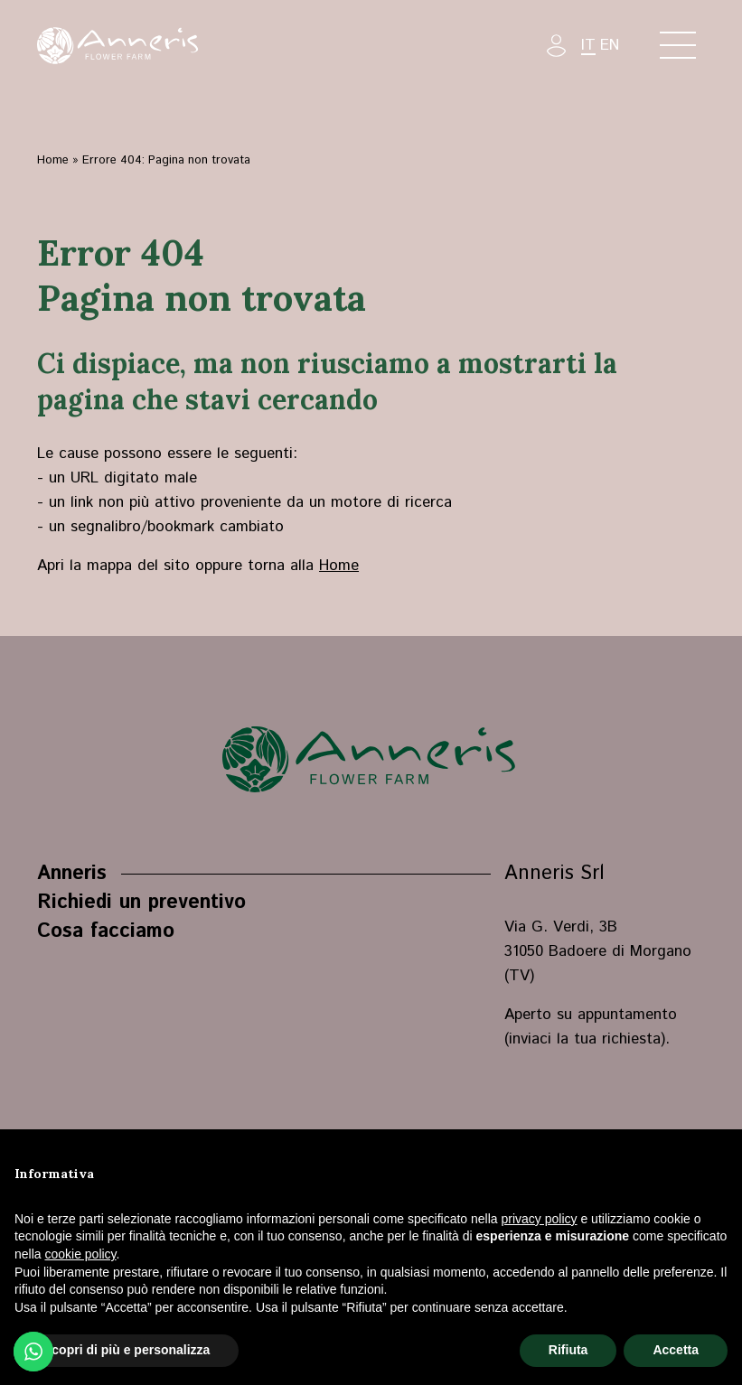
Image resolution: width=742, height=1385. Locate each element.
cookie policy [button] (80, 1254)
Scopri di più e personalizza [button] (126, 1350)
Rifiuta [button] (568, 1350)
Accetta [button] (676, 1350)
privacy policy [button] (540, 1219)
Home (53, 160)
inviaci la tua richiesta (585, 1039)
